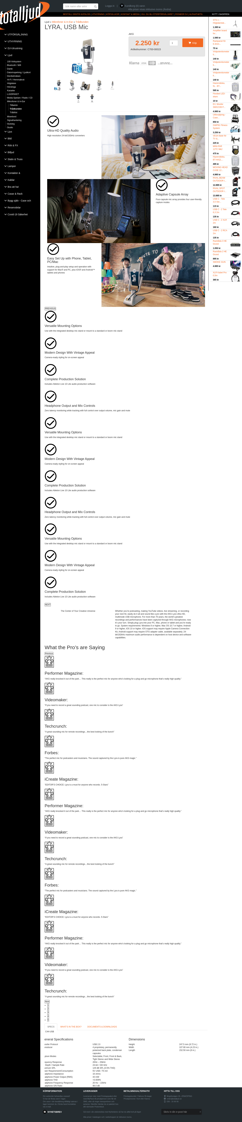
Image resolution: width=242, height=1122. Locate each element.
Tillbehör (14, 105)
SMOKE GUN (219, 262)
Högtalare (11, 83)
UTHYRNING (98, 14)
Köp (193, 43)
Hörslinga (11, 87)
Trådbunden (16, 109)
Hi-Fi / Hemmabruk (16, 79)
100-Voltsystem (14, 61)
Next (47, 1001)
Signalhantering (14, 120)
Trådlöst (13, 112)
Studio (10, 127)
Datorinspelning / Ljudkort (19, 72)
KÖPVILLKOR (112, 14)
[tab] (20, 34)
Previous (49, 653)
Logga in (109, 5)
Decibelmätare (13, 76)
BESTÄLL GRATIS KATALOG (76, 14)
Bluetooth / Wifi (14, 65)
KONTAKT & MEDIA (130, 14)
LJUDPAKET (13, 94)
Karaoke (11, 90)
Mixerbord (11, 116)
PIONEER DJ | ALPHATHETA (189, 14)
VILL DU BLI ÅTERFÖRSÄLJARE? (157, 14)
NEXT (47, 604)
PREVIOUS (50, 308)
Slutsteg (11, 124)
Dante (10, 69)
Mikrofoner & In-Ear (16, 101)
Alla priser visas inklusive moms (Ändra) (149, 9)
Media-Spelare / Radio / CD (19, 98)
